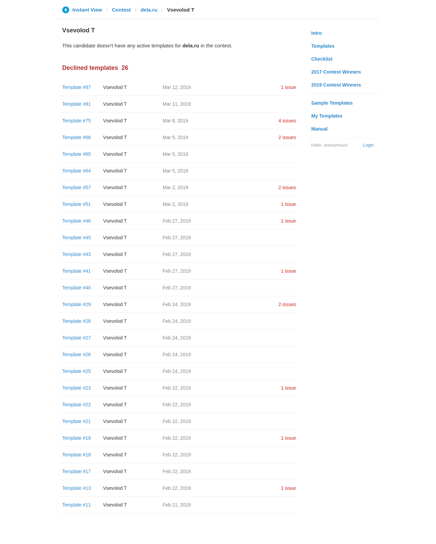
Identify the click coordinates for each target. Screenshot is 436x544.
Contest (121, 10)
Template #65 (76, 154)
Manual (319, 129)
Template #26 (76, 354)
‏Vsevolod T (115, 87)
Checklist (321, 59)
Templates (322, 46)
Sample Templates (332, 103)
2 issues (287, 137)
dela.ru (149, 10)
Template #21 (76, 421)
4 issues (287, 120)
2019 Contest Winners (336, 85)
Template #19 (76, 438)
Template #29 (76, 304)
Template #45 (76, 237)
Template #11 (76, 505)
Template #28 (76, 321)
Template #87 (76, 87)
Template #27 (76, 338)
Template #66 (76, 137)
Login (368, 145)
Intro (316, 33)
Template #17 (76, 471)
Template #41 (76, 271)
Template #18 (76, 454)
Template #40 (76, 287)
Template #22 (76, 404)
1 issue (288, 87)
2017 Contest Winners (336, 72)
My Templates (327, 116)
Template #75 (76, 120)
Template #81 (76, 104)
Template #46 (76, 221)
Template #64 (76, 170)
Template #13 (76, 488)
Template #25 (76, 371)
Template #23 (76, 388)
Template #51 (76, 204)
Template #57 (76, 187)
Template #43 (76, 254)
